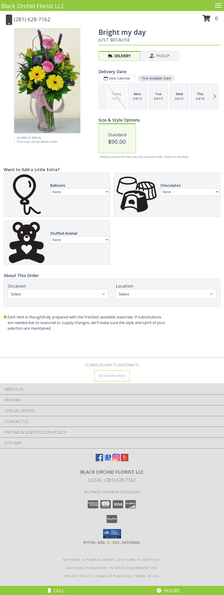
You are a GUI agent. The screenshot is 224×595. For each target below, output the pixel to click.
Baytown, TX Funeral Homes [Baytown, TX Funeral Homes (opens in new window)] (89, 560)
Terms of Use (147, 576)
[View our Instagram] (116, 459)
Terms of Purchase (113, 576)
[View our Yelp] (124, 459)
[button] (210, 20)
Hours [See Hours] (168, 590)
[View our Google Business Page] (108, 459)
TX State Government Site (133, 568)
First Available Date (156, 78)
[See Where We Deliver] (112, 375)
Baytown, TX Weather (86, 568)
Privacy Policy (78, 576)
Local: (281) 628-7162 (112, 480)
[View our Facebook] (99, 459)
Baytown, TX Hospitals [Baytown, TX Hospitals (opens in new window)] (140, 560)
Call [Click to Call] (56, 590)
